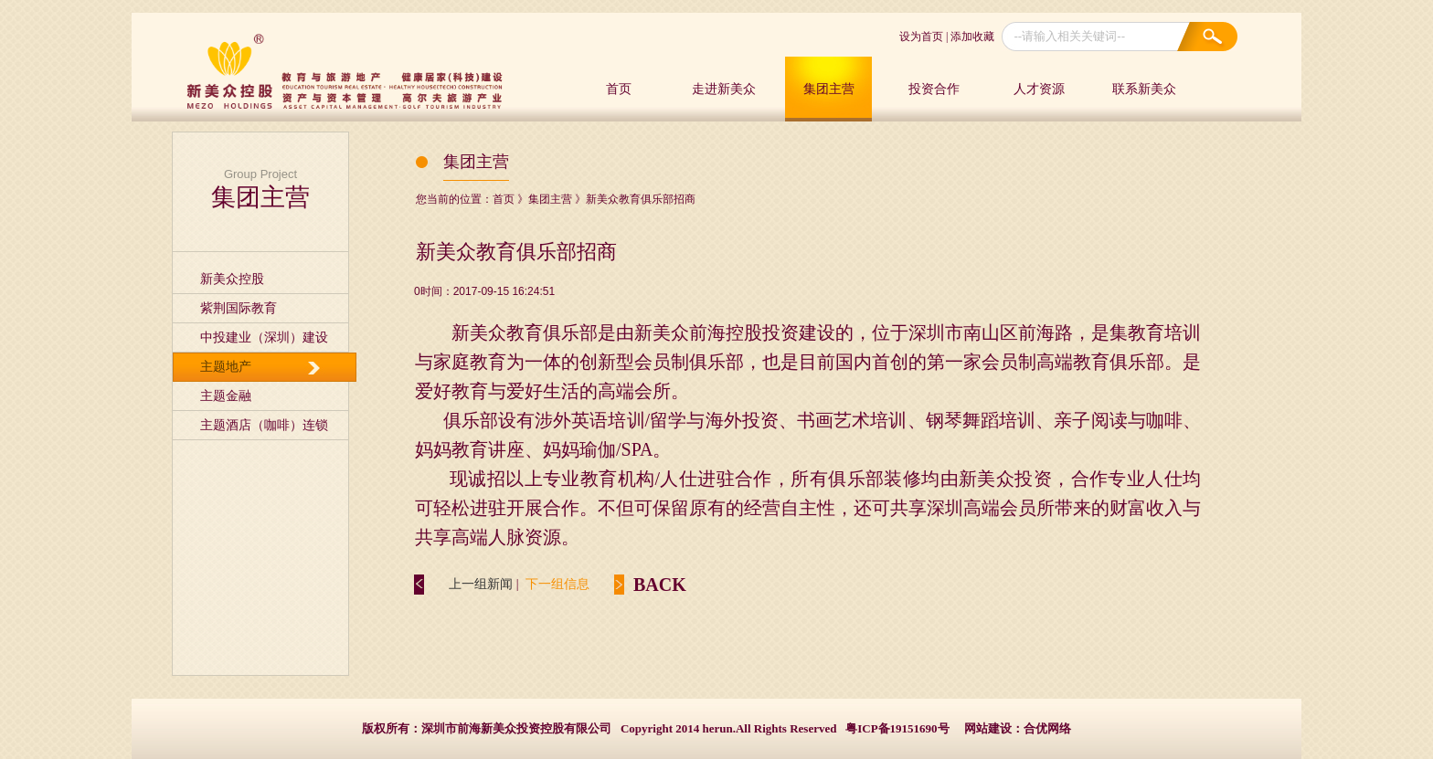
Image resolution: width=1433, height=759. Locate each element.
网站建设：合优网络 (1017, 728)
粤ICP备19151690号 (897, 728)
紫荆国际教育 (238, 308)
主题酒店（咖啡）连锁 (264, 425)
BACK (659, 585)
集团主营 (828, 89)
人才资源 (1039, 89)
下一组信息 (557, 584)
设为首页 (921, 36)
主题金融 (225, 396)
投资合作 (934, 89)
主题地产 (225, 367)
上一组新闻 (481, 584)
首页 (619, 89)
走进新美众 (724, 89)
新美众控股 (232, 279)
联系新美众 (1144, 89)
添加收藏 (972, 36)
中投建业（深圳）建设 (264, 337)
